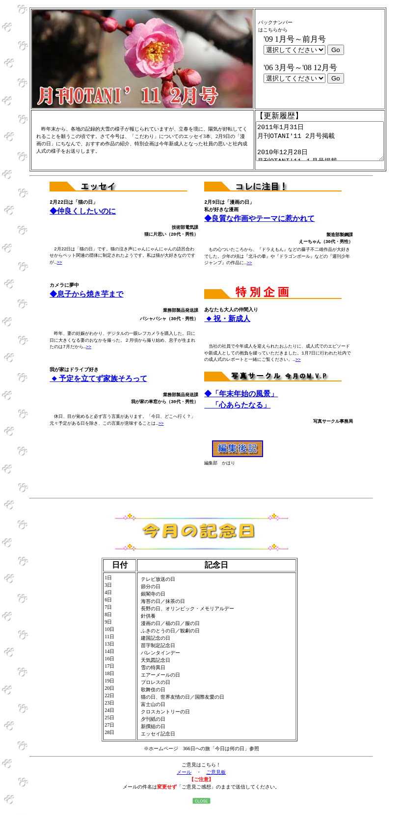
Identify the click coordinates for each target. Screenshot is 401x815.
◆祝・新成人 (227, 326)
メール (184, 779)
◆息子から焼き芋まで (87, 302)
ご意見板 (216, 779)
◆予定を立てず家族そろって (98, 386)
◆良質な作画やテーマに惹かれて (260, 226)
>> (59, 270)
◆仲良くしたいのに (83, 219)
